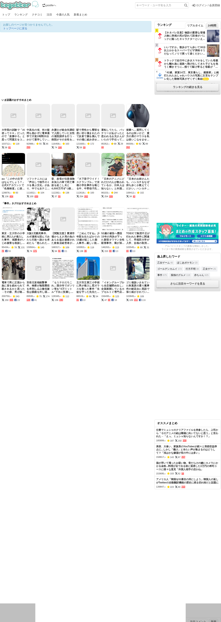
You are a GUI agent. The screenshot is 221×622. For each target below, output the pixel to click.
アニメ (128, 585)
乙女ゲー (209, 268)
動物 (36, 590)
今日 (2, 572)
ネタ (22, 590)
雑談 (75, 585)
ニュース (5, 585)
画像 (29, 590)
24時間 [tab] (212, 25)
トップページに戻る (15, 28)
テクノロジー (94, 585)
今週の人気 (63, 14)
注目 (49, 14)
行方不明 (192, 268)
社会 (22, 585)
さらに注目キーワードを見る (187, 283)
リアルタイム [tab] (195, 25)
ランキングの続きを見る (187, 87)
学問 (82, 585)
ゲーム (137, 585)
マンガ (147, 585)
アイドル (116, 585)
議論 (29, 585)
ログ (55, 585)
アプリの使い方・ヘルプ (123, 559)
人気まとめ (37, 559)
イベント (45, 585)
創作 (2, 590)
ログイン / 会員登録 (206, 5)
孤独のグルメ (180, 275)
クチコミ (37, 14)
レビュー (65, 585)
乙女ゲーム (165, 262)
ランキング (21, 14)
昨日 (9, 572)
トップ (6, 14)
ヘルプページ (98, 559)
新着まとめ (80, 14)
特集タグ (5, 599)
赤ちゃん (201, 275)
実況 (36, 585)
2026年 (47, 572)
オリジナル (82, 559)
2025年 (57, 572)
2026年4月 (20, 572)
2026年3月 (35, 572)
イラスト (12, 590)
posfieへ (49, 5)
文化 (106, 585)
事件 (162, 275)
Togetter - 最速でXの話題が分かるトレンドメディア (20, 5)
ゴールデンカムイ (169, 268)
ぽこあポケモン (187, 262)
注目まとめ (6, 559)
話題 (15, 585)
